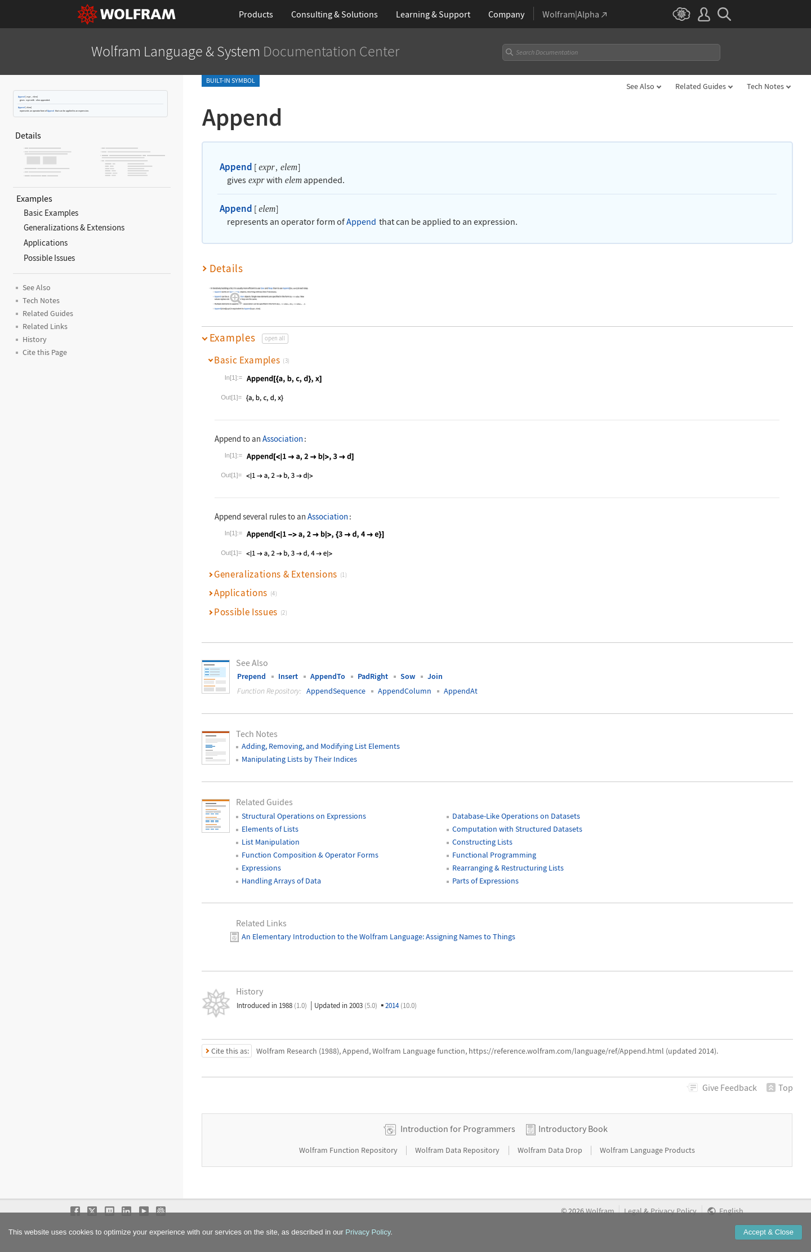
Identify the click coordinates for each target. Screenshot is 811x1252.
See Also (640, 86)
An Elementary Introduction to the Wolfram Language (332, 936)
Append (21, 96)
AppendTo (327, 676)
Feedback (729, 1087)
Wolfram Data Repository (458, 1150)
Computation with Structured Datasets (517, 829)
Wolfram (600, 1211)
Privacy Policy (673, 1211)
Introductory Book (573, 1128)
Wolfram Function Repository (349, 1150)
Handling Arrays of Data (281, 881)
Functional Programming (494, 855)
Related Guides (700, 86)
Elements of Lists (270, 829)
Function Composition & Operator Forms (310, 855)
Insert (288, 676)
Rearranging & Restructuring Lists (508, 868)
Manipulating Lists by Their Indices (299, 759)
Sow (407, 676)
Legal (633, 1211)
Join (435, 676)
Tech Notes (765, 86)
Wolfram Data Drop (551, 1150)
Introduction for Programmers (458, 1128)
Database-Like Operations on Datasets (516, 816)
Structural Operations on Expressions (304, 816)
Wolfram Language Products (647, 1150)
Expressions (261, 868)
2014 (401, 1005)
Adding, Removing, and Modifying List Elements (321, 746)
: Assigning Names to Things (468, 936)
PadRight (373, 676)
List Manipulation (271, 842)
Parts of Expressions (485, 881)
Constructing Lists (482, 842)
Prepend (251, 676)
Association (282, 438)
